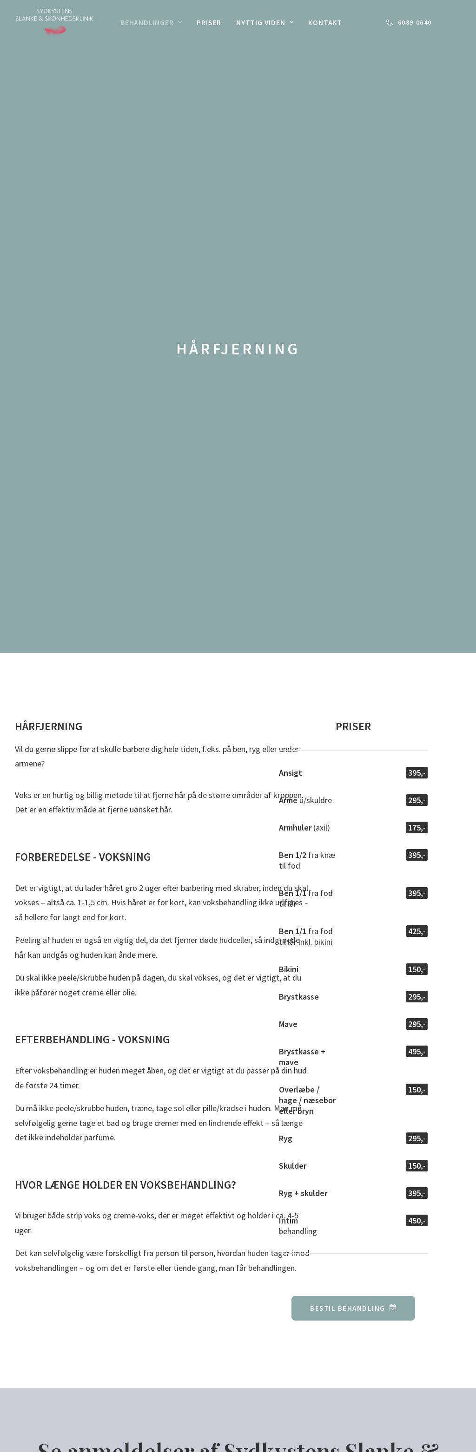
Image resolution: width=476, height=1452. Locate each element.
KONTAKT (325, 22)
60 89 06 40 (414, 1225)
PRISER (209, 22)
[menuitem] (151, 22)
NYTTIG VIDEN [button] (264, 22)
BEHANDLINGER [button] (151, 22)
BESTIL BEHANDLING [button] (353, 824)
